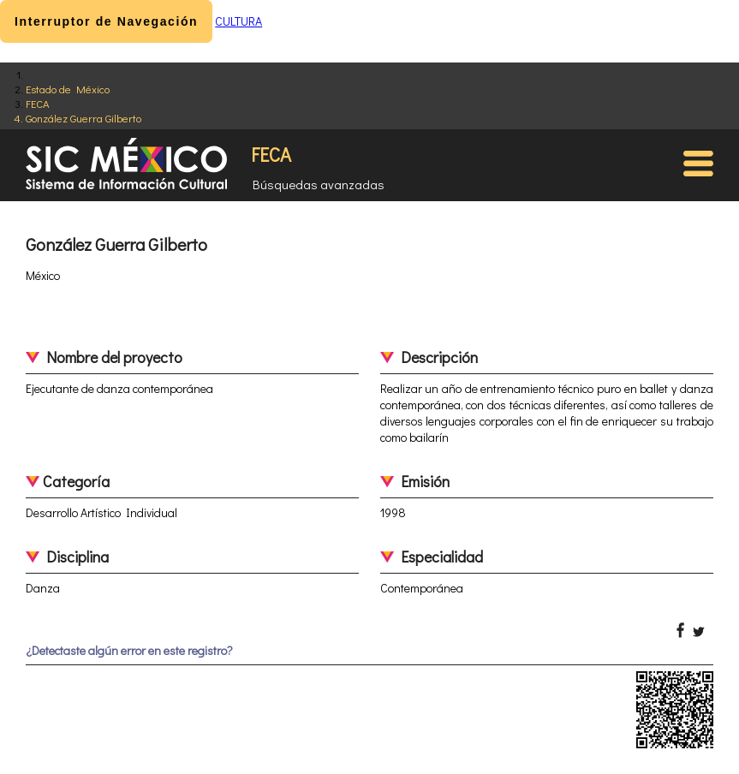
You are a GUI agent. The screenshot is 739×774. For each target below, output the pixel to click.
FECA (38, 103)
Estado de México (68, 88)
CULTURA (238, 21)
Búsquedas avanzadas (318, 184)
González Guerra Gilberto (83, 117)
